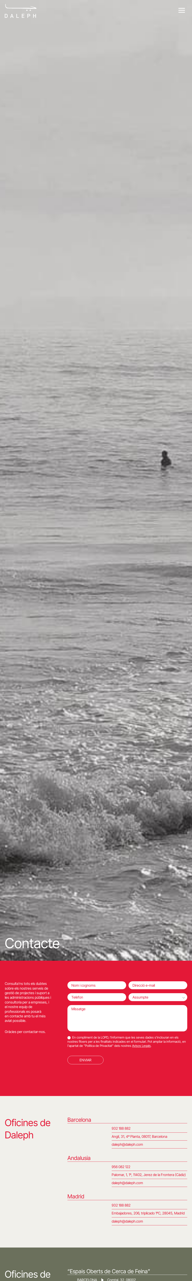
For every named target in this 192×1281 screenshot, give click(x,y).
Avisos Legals (141, 1046)
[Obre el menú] (181, 10)
